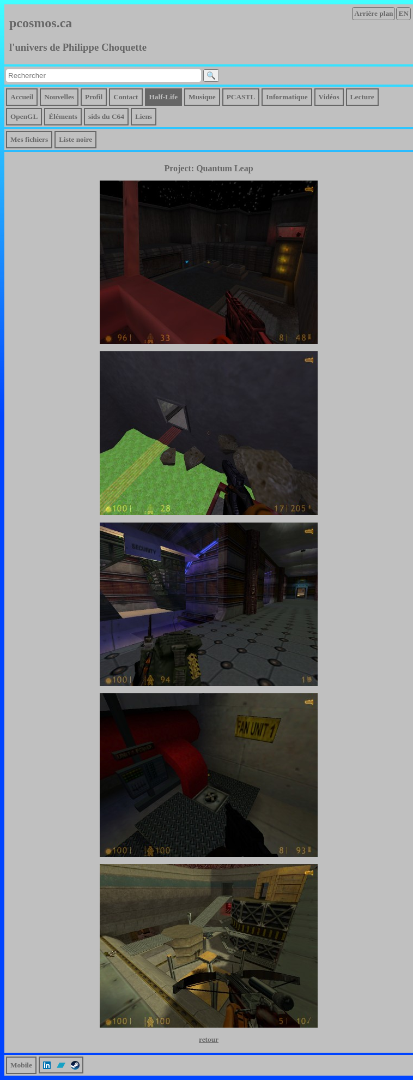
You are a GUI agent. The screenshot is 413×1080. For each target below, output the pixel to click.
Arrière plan (373, 13)
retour (208, 1039)
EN (403, 13)
